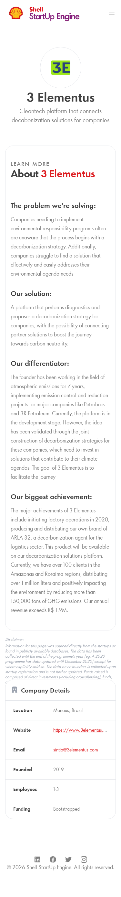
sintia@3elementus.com (75, 750)
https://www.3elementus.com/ (83, 730)
